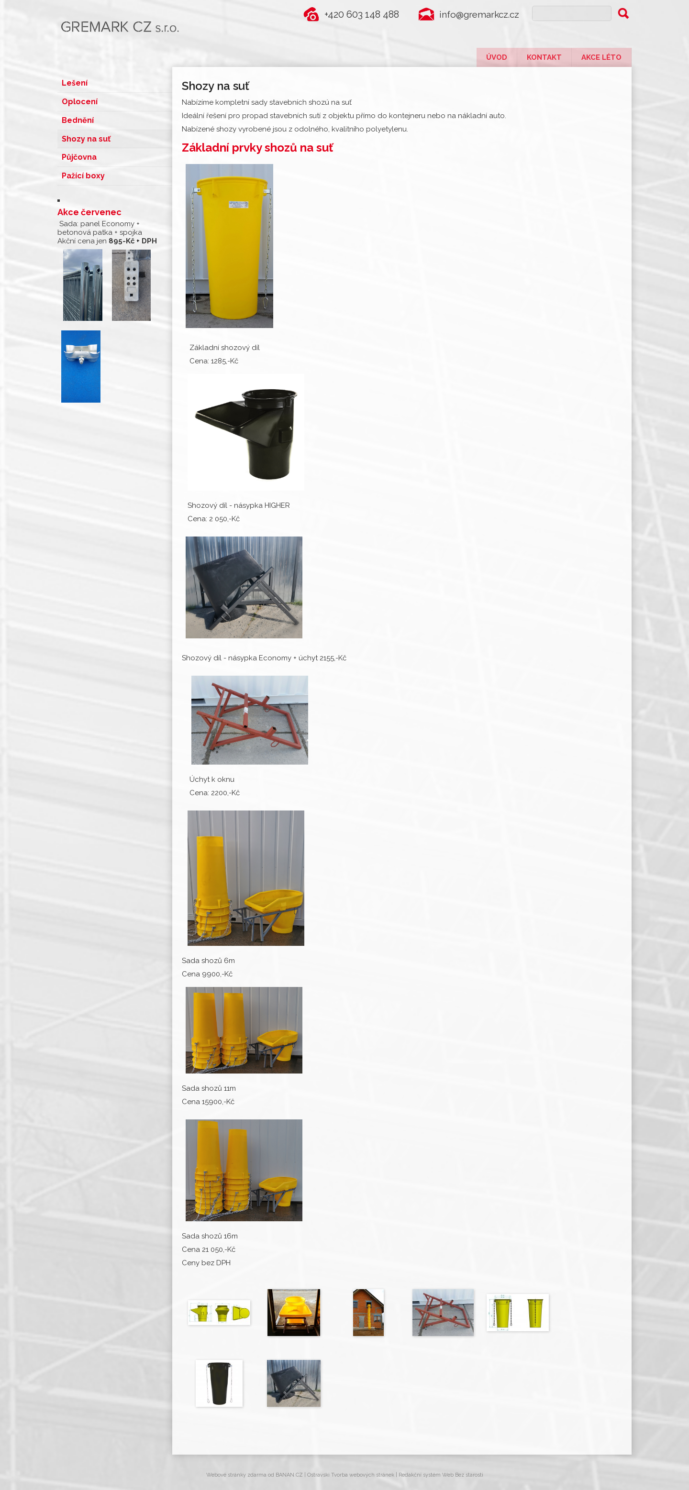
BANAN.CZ (289, 1475)
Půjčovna (79, 153)
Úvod (496, 57)
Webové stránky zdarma (236, 1475)
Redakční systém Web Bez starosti (441, 1475)
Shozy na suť (86, 135)
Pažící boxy (83, 170)
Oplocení (80, 100)
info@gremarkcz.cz (477, 14)
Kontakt (544, 57)
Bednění (78, 117)
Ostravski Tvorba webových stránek (350, 1475)
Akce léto (601, 57)
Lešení (75, 82)
